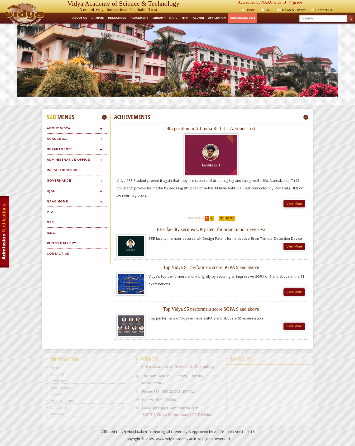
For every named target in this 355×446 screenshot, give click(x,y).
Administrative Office (68, 159)
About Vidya (58, 128)
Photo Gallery (61, 243)
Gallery (55, 394)
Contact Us (58, 253)
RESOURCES (117, 17)
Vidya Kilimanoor (172, 415)
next (230, 218)
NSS (50, 222)
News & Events (62, 401)
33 (221, 218)
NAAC (173, 17)
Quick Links (178, 101)
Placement (139, 17)
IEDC (51, 233)
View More (294, 204)
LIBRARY (159, 17)
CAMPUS (97, 17)
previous (195, 218)
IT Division (202, 415)
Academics (57, 139)
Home (55, 367)
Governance (59, 180)
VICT (147, 415)
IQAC (51, 191)
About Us (57, 374)
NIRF (185, 17)
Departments (60, 149)
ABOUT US (79, 17)
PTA (50, 212)
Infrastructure (63, 170)
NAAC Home (57, 201)
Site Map (57, 414)
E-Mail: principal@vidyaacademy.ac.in (170, 408)
